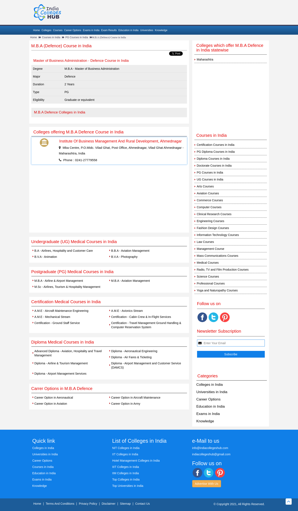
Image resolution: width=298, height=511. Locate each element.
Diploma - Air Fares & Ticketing (131, 357)
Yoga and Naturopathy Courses (217, 290)
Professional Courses (211, 283)
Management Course (210, 248)
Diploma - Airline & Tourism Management (61, 363)
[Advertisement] (109, 201)
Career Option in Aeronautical (53, 397)
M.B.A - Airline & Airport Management (58, 280)
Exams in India (91, 30)
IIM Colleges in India (125, 473)
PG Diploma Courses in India (216, 151)
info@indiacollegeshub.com (210, 448)
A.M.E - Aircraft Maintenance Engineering (61, 310)
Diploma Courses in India (213, 158)
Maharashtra (205, 59)
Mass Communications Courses (217, 255)
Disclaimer (108, 503)
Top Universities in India (127, 485)
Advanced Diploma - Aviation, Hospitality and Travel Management (68, 353)
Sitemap (125, 503)
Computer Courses (209, 207)
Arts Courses (205, 186)
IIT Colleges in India (125, 454)
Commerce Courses (210, 200)
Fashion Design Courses (213, 228)
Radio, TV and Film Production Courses (223, 269)
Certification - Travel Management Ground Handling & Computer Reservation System (146, 325)
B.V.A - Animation (45, 256)
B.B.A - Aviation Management (130, 250)
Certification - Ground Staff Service (57, 323)
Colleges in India (209, 385)
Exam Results (109, 30)
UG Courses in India (210, 179)
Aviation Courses (208, 193)
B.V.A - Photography (124, 256)
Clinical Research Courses (214, 214)
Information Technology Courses (218, 235)
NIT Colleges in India (126, 448)
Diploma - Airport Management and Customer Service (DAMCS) (146, 365)
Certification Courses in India (215, 144)
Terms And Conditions (60, 503)
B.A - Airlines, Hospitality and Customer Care (63, 250)
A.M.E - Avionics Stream (127, 310)
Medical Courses (208, 262)
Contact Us (142, 503)
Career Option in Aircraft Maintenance (135, 397)
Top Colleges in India (126, 479)
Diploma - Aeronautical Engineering (134, 351)
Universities (146, 30)
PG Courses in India (76, 37)
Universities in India (211, 392)
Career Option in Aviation (50, 403)
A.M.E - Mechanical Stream (52, 317)
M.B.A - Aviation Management (130, 280)
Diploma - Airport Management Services (60, 373)
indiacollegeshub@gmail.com (211, 454)
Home (36, 30)
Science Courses (208, 276)
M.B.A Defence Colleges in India (59, 112)
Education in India (128, 30)
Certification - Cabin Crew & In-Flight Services (141, 317)
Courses (57, 30)
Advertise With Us (206, 483)
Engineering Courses (210, 221)
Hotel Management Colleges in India (136, 460)
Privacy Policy (88, 503)
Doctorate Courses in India (214, 165)
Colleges (47, 30)
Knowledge (161, 30)
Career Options (72, 30)
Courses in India (51, 37)
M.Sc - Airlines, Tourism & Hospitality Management (67, 286)
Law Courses (205, 242)
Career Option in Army (125, 403)
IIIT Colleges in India (125, 467)
